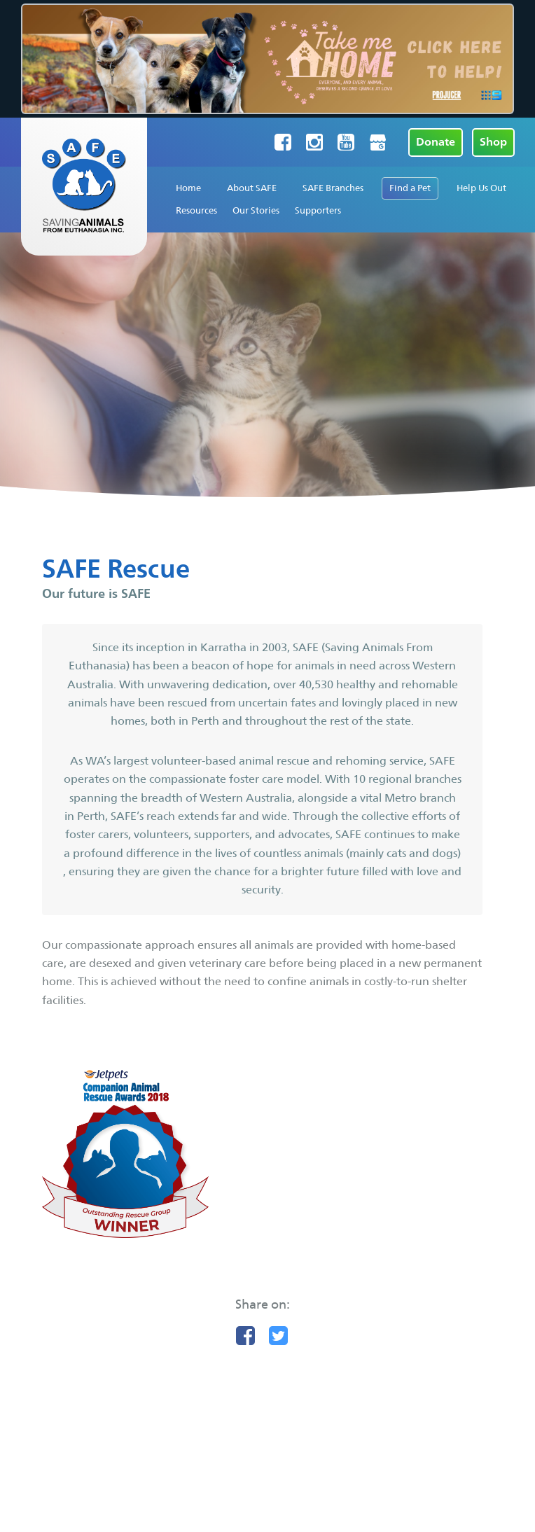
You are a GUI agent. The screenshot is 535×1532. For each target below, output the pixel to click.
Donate (435, 141)
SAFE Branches (333, 188)
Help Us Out (481, 188)
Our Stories (255, 210)
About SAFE (252, 188)
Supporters (318, 210)
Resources (196, 210)
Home (188, 188)
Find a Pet (410, 188)
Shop (493, 141)
